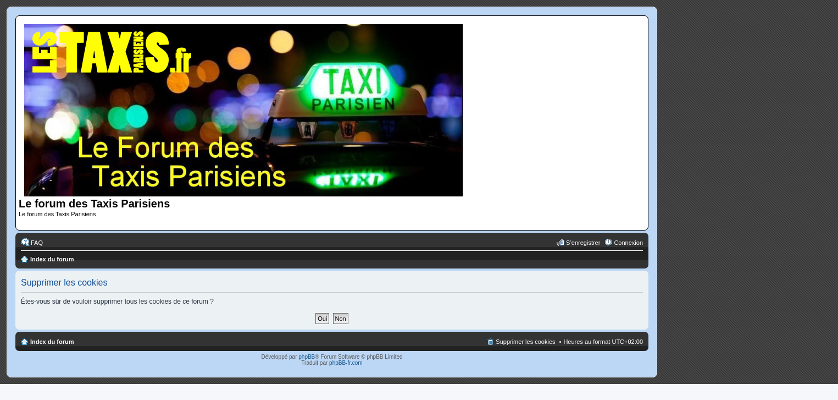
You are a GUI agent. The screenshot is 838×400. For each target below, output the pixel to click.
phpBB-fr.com (346, 363)
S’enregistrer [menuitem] (583, 242)
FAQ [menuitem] (37, 242)
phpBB (306, 357)
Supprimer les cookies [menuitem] (525, 341)
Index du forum (52, 259)
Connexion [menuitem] (628, 242)
